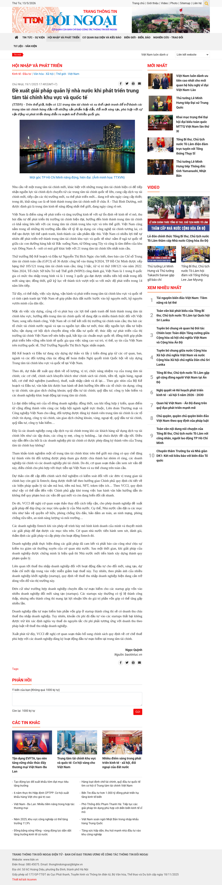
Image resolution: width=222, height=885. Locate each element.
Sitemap (185, 3)
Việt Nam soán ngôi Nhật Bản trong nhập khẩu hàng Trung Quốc (110, 821)
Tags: (15, 669)
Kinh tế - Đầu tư (21, 74)
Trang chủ (138, 3)
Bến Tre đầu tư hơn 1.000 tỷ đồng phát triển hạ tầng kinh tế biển (110, 794)
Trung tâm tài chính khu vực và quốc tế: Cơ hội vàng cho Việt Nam (76, 763)
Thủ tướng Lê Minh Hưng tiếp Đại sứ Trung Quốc (192, 102)
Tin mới (17, 54)
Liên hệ (197, 3)
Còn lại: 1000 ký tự (23, 710)
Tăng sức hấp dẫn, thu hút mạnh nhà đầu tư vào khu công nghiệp (111, 832)
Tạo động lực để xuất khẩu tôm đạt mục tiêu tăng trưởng (41, 783)
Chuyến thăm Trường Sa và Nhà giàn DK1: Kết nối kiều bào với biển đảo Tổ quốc (182, 455)
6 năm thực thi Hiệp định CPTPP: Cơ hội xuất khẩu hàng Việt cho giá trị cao (41, 794)
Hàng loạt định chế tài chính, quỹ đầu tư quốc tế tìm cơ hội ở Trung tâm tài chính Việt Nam (111, 783)
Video (164, 3)
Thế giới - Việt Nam (67, 74)
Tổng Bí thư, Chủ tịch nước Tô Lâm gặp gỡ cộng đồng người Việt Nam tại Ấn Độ (182, 377)
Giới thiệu (153, 3)
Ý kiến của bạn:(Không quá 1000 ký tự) (36, 690)
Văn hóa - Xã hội (43, 74)
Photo (174, 3)
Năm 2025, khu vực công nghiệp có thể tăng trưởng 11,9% (41, 821)
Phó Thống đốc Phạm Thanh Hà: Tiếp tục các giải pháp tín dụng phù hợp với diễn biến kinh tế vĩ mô (112, 808)
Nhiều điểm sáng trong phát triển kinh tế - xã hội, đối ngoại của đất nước (121, 763)
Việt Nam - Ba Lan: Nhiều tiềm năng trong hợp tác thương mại (44, 806)
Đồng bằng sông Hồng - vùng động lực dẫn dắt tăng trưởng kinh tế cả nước (42, 832)
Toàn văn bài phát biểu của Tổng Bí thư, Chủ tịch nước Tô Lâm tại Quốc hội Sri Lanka (183, 315)
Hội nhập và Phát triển (37, 65)
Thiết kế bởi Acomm (24, 879)
